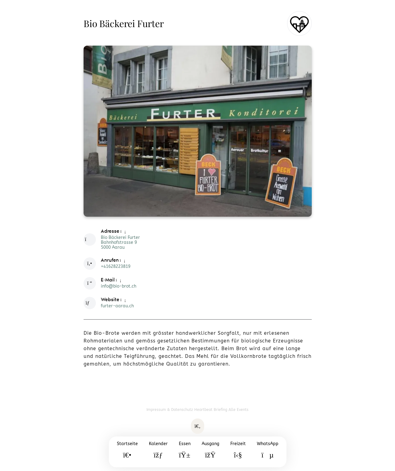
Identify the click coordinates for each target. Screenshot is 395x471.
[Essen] (185, 451)
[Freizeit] (238, 451)
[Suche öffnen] (197, 426)
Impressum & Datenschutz (170, 410)
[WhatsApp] (267, 451)
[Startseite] (127, 451)
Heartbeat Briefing (211, 410)
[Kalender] (158, 451)
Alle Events (238, 410)
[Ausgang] (210, 451)
